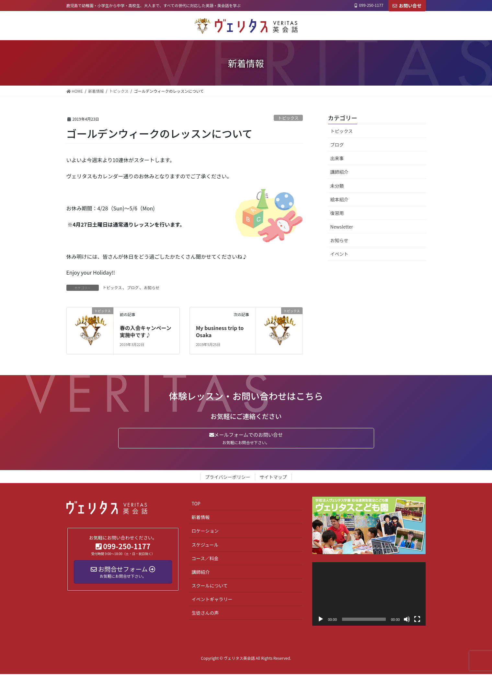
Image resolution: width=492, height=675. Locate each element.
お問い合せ (407, 5)
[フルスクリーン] (417, 620)
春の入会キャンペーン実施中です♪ (145, 331)
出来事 (337, 158)
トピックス (288, 118)
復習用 (337, 213)
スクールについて (209, 586)
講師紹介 (339, 172)
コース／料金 (204, 559)
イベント (339, 254)
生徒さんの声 (205, 613)
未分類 (337, 186)
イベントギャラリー (211, 600)
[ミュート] (407, 620)
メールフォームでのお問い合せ (246, 438)
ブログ (133, 287)
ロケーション (205, 532)
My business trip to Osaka (220, 331)
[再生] (320, 620)
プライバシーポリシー (227, 478)
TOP (195, 504)
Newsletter (341, 226)
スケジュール (204, 545)
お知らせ (151, 287)
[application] (369, 595)
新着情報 (200, 518)
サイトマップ (273, 478)
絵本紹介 (339, 199)
